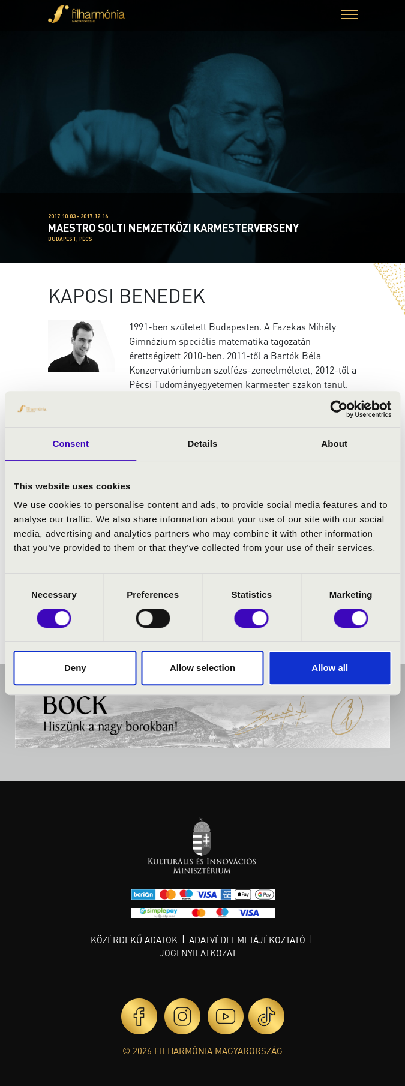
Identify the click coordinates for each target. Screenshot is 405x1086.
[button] (349, 16)
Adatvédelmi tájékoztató (247, 940)
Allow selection (202, 668)
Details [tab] (203, 443)
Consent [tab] (70, 443)
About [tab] (334, 443)
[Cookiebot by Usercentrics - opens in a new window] (338, 409)
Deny (75, 668)
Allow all (329, 668)
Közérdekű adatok (134, 940)
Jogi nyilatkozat (198, 953)
